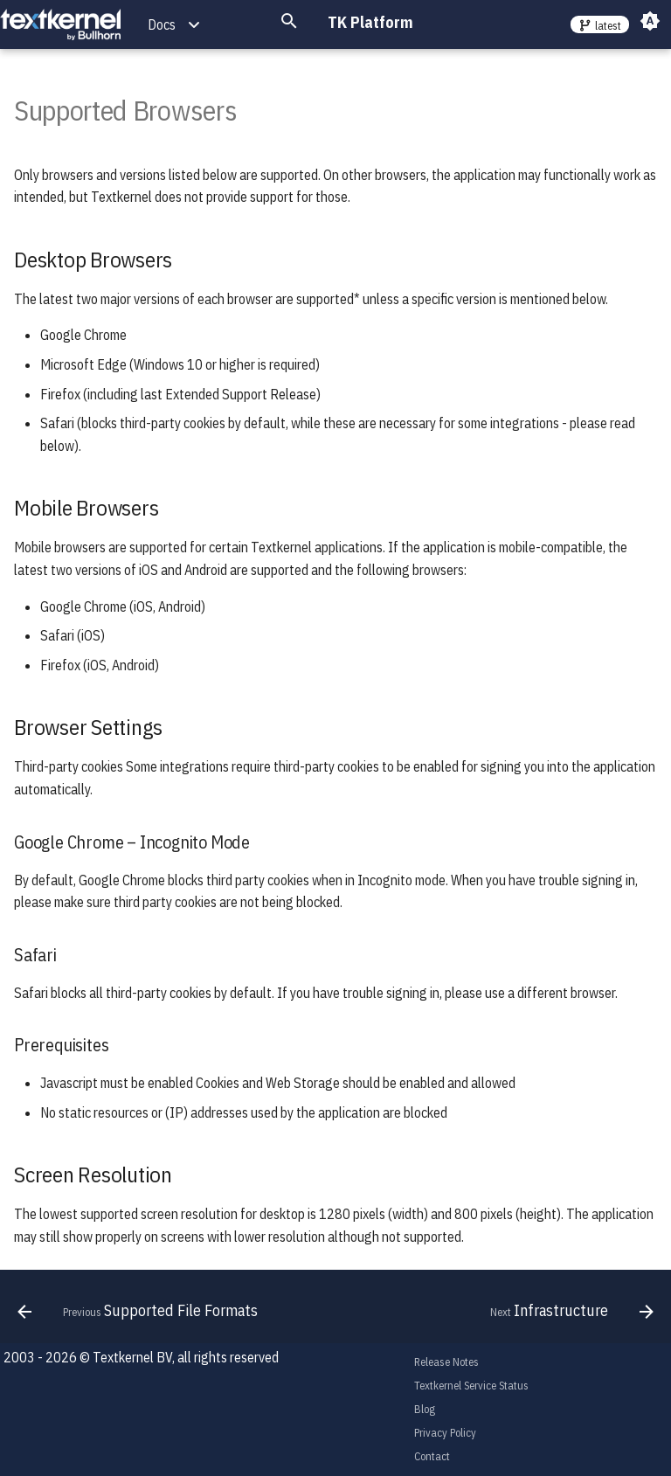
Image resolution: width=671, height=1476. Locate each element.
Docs (162, 24)
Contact (432, 1456)
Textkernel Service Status (471, 1385)
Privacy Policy (445, 1432)
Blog (424, 1409)
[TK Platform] (60, 25)
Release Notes (446, 1362)
